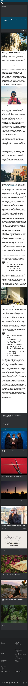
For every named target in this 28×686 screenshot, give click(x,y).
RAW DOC (16, 656)
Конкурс (16, 643)
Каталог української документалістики (18, 658)
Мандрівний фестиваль (5, 672)
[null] (22, 30)
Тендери (2, 667)
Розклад (2, 653)
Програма (17, 642)
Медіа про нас (17, 661)
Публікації (3, 643)
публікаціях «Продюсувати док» (11, 185)
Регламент (3, 661)
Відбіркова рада (4, 662)
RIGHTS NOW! (17, 645)
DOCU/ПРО (17, 653)
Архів (2, 669)
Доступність (3, 666)
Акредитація (17, 662)
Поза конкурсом (18, 644)
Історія (2, 668)
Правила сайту (18, 671)
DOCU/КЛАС (17, 651)
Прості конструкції (18, 650)
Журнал (2, 642)
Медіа (16, 660)
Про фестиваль (4, 660)
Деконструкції (17, 649)
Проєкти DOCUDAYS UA (5, 671)
